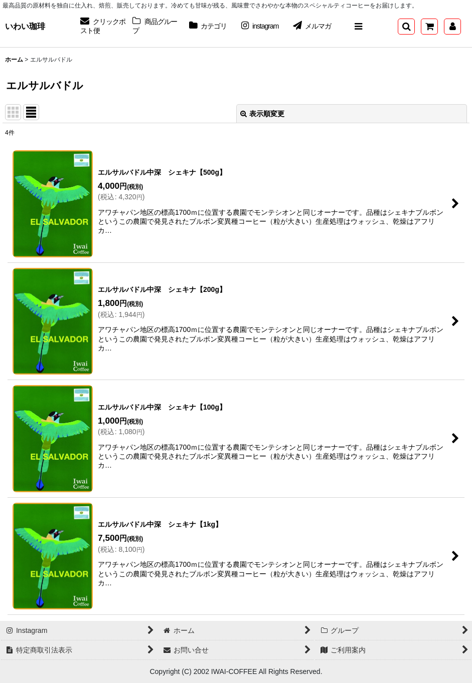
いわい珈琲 (25, 26)
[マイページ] (452, 27)
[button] (358, 27)
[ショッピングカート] (429, 27)
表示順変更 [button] (262, 114)
